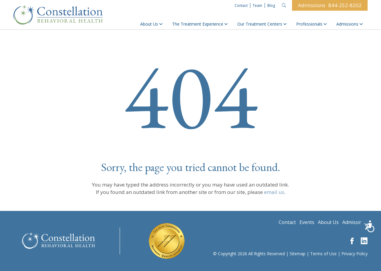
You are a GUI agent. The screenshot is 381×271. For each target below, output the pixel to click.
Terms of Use (323, 253)
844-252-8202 (345, 5)
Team (257, 5)
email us (274, 192)
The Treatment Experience (200, 24)
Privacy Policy (354, 253)
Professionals (311, 24)
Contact (241, 5)
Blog (271, 5)
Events (306, 222)
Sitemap (297, 253)
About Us (151, 24)
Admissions (349, 24)
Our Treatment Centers (262, 24)
